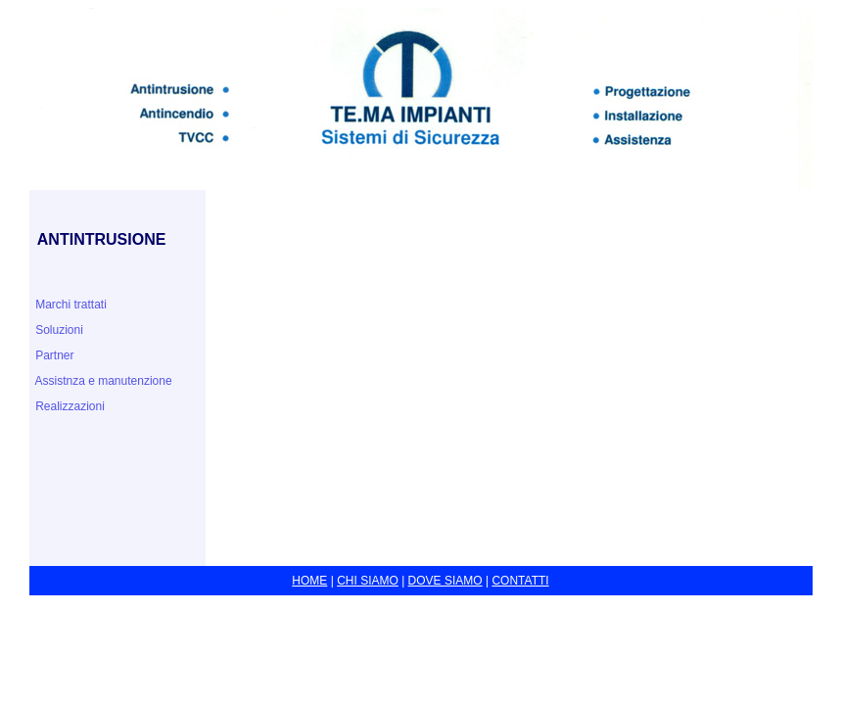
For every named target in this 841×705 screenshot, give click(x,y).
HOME (309, 581)
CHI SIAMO (367, 581)
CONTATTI (519, 581)
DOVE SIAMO (445, 581)
